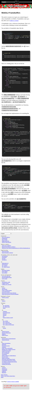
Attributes (4, 367)
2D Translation (5, 256)
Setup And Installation (6, 343)
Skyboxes (5, 313)
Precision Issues (5, 356)
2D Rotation (4, 257)
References (4, 372)
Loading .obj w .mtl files (6, 284)
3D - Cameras (4, 265)
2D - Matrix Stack (6, 306)
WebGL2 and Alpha (6, 351)
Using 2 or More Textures (7, 290)
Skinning (4, 315)
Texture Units (4, 368)
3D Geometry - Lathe (6, 282)
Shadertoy (4, 334)
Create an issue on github (13, 381)
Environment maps (6, 312)
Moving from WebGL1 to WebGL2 (8, 246)
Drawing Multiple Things (7, 277)
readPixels (4, 371)
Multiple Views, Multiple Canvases (8, 349)
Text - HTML (5, 321)
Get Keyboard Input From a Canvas (9, 360)
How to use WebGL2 (6, 237)
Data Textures (4, 289)
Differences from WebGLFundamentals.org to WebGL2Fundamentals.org (16, 248)
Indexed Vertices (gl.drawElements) (9, 338)
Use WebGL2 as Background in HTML (9, 361)
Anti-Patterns (4, 354)
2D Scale (3, 258)
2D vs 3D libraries (5, 353)
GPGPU (4, 328)
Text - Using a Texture (7, 323)
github (2, 377)
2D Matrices (4, 259)
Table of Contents (17, 2)
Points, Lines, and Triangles (7, 348)
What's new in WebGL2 (6, 245)
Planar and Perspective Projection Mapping (10, 294)
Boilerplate (4, 344)
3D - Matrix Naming (6, 266)
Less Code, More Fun (6, 276)
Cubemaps (5, 311)
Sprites (4, 308)
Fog (3, 316)
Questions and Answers (6, 364)
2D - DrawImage (6, 305)
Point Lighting (4, 271)
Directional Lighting (6, 270)
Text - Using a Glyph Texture (8, 324)
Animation (4, 347)
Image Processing (5, 251)
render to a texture (14, 20)
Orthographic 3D (5, 263)
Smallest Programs (5, 331)
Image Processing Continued (7, 252)
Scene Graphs (4, 278)
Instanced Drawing (5, 339)
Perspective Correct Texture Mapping (9, 292)
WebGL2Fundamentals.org (16, 6)
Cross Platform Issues (6, 363)
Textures (3, 287)
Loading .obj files (5, 283)
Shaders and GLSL (5, 241)
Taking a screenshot (5, 358)
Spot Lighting (4, 272)
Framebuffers (4, 370)
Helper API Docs (4, 374)
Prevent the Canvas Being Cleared (8, 359)
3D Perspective (5, 264)
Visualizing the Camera (6, 350)
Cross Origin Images (6, 291)
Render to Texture (5, 297)
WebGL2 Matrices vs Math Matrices (9, 355)
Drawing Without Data (6, 332)
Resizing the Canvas (6, 345)
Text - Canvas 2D (6, 322)
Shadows (3, 300)
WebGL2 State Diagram (6, 242)
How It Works (4, 239)
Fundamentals (4, 238)
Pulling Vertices (5, 335)
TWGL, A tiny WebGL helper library (8, 376)
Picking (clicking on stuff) (8, 317)
